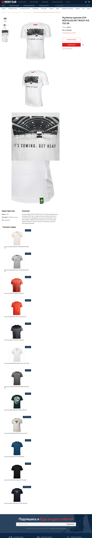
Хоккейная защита (14, 5)
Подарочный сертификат (57, 2)
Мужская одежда (17, 12)
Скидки (88, 8)
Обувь (57, 8)
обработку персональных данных (59, 528)
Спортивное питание (25, 8)
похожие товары (71, 39)
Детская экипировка (29, 5)
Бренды (78, 8)
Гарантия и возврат (34, 2)
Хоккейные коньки (12, 8)
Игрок (3, 5)
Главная (3, 12)
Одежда (51, 8)
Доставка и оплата (22, 2)
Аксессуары (44, 8)
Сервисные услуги (44, 5)
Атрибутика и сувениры (67, 8)
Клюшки (4, 8)
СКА (83, 8)
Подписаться (70, 524)
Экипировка (35, 8)
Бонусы (68, 2)
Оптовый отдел (45, 2)
